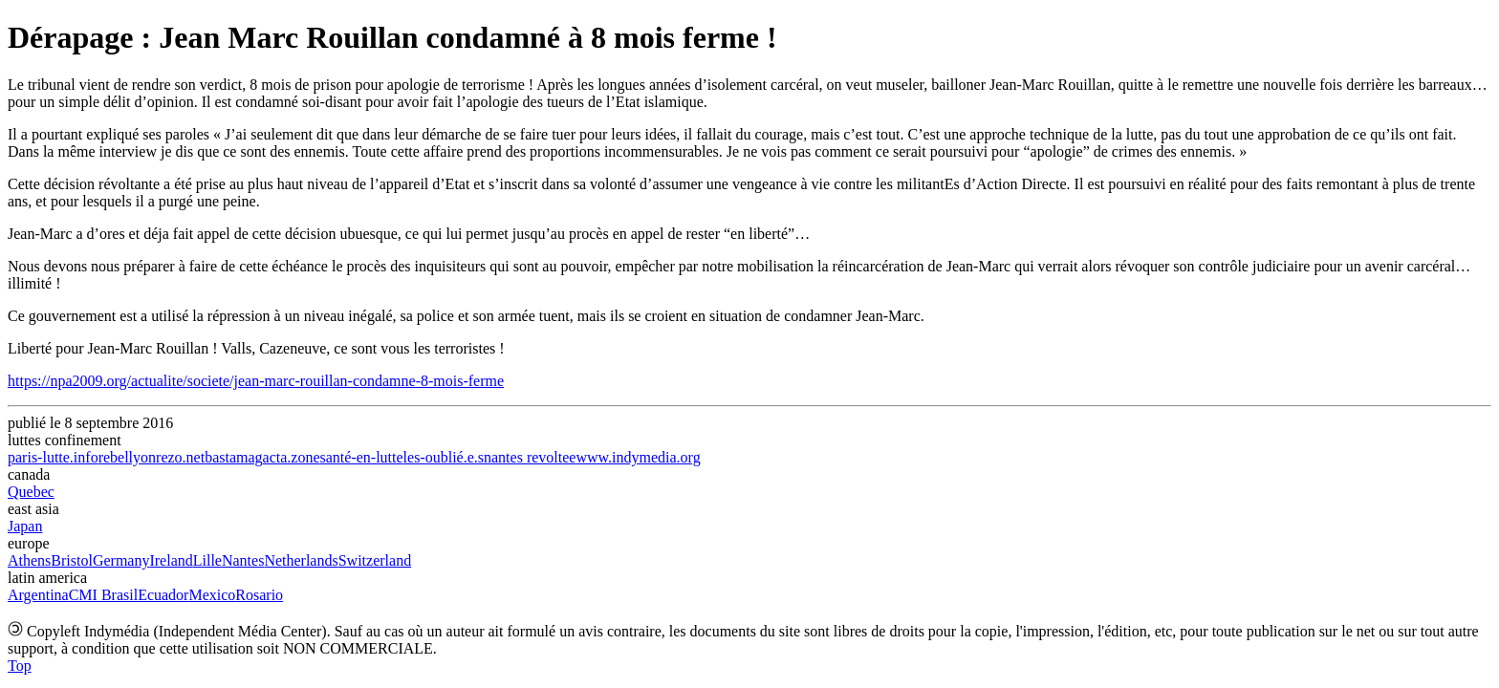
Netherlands (300, 560)
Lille (207, 560)
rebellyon (127, 457)
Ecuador (163, 595)
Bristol (72, 560)
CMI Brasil (103, 595)
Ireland (170, 560)
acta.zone (291, 457)
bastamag (233, 457)
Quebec (31, 492)
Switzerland (374, 560)
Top (20, 665)
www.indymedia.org (638, 457)
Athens (29, 560)
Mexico (211, 595)
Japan (25, 526)
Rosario (259, 595)
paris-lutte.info (53, 457)
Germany (121, 560)
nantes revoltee (530, 457)
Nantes (243, 560)
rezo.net (180, 457)
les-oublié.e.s (443, 457)
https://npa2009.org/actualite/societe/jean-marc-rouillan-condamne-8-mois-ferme (256, 381)
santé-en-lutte (361, 457)
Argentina (38, 595)
